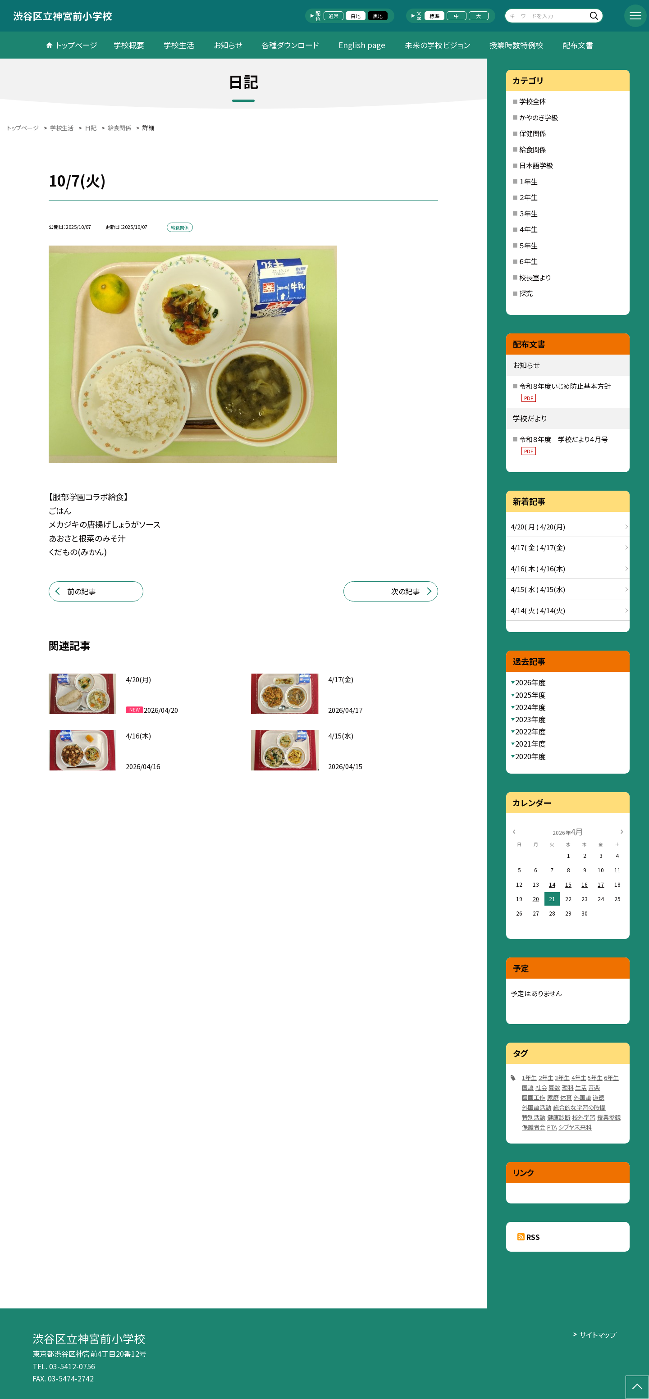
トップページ (76, 44)
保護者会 (533, 1127)
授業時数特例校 (516, 44)
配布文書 (577, 44)
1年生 (529, 1077)
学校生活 (179, 44)
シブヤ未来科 (575, 1127)
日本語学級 (536, 165)
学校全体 (532, 101)
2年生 (546, 1077)
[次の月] (622, 831)
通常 (333, 15)
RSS (533, 1236)
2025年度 (530, 694)
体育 (566, 1097)
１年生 (528, 181)
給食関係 (532, 149)
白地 (356, 15)
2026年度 (530, 682)
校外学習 (583, 1117)
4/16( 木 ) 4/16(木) (538, 568)
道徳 (598, 1097)
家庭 (553, 1097)
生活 (581, 1087)
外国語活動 (536, 1107)
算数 (554, 1087)
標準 (434, 15)
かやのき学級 (538, 117)
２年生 (528, 197)
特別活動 (533, 1117)
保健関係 (532, 133)
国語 (528, 1087)
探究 (526, 293)
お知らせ (228, 44)
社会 (541, 1087)
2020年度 (530, 756)
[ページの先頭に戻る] (637, 1387)
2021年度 (530, 743)
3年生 (562, 1077)
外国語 (582, 1097)
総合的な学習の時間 (579, 1107)
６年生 (528, 261)
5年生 (595, 1077)
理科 (568, 1087)
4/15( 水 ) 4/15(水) (538, 589)
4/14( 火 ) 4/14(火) (538, 610)
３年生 (528, 213)
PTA (552, 1127)
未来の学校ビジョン (437, 44)
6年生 (611, 1077)
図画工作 (533, 1097)
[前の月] (513, 831)
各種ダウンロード (290, 44)
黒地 (378, 15)
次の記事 (405, 591)
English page (361, 44)
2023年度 (530, 719)
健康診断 (559, 1117)
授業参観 (609, 1117)
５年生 (528, 245)
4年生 (578, 1077)
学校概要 (129, 44)
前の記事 (81, 591)
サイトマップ (598, 1334)
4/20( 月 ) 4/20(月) (538, 526)
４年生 (528, 229)
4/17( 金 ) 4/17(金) (538, 547)
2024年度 (530, 707)
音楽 (594, 1087)
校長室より (535, 277)
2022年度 (530, 731)
